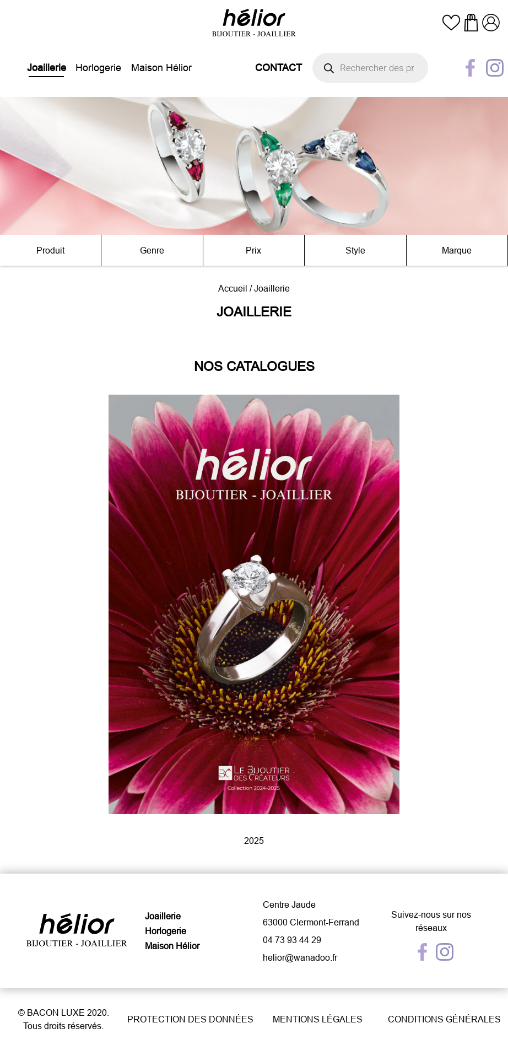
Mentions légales (318, 1019)
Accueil (232, 288)
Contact (278, 67)
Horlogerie (98, 67)
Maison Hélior (161, 67)
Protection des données (190, 1019)
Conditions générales (444, 1019)
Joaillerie (46, 67)
